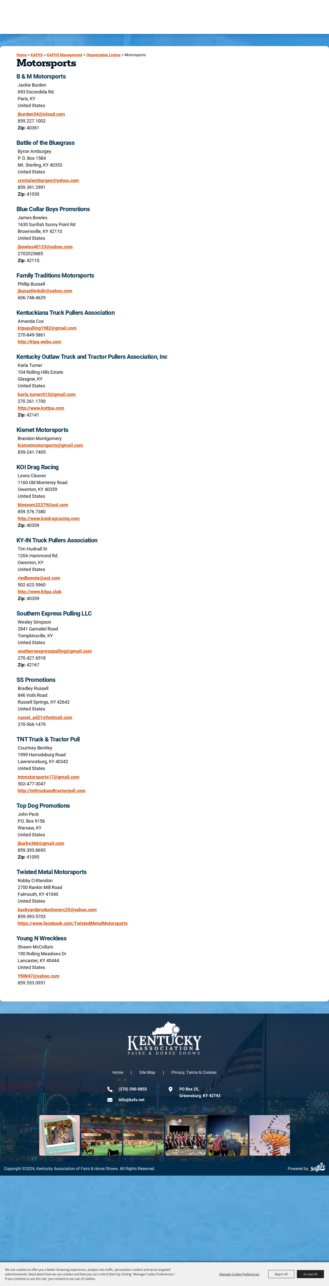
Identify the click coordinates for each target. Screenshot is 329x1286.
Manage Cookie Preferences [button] (239, 1274)
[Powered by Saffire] (318, 1167)
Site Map (147, 1072)
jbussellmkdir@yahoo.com (45, 291)
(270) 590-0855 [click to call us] (133, 1089)
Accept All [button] (310, 1274)
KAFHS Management (64, 54)
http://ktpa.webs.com (39, 342)
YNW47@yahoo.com (39, 976)
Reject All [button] (281, 1274)
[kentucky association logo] (164, 1038)
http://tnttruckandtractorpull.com (52, 790)
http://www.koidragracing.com (49, 518)
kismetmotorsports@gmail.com (50, 445)
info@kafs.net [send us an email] (131, 1099)
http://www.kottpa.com (41, 408)
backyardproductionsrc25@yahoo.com (57, 909)
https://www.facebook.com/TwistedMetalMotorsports (73, 923)
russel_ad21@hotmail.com (45, 717)
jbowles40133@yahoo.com (45, 247)
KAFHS (37, 54)
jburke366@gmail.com (41, 843)
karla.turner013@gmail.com (47, 394)
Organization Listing (103, 54)
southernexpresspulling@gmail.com (55, 651)
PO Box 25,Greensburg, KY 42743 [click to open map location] (199, 1092)
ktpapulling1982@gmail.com (47, 328)
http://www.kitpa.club (39, 591)
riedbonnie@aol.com (39, 578)
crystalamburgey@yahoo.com (48, 180)
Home (21, 54)
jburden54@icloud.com (41, 114)
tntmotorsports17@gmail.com (49, 777)
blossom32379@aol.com (43, 505)
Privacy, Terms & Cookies (194, 1072)
